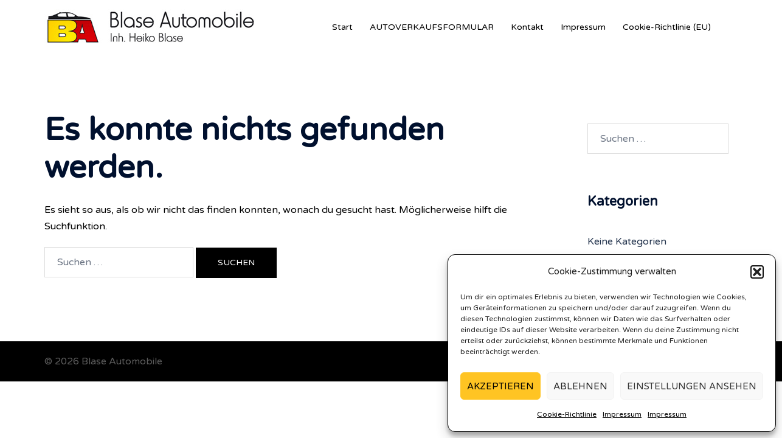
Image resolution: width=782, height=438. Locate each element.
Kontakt (527, 27)
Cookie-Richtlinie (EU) (667, 27)
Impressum (622, 414)
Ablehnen (580, 386)
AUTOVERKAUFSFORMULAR (432, 27)
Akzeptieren (500, 386)
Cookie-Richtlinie (567, 414)
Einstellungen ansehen (691, 386)
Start (342, 27)
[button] (757, 272)
